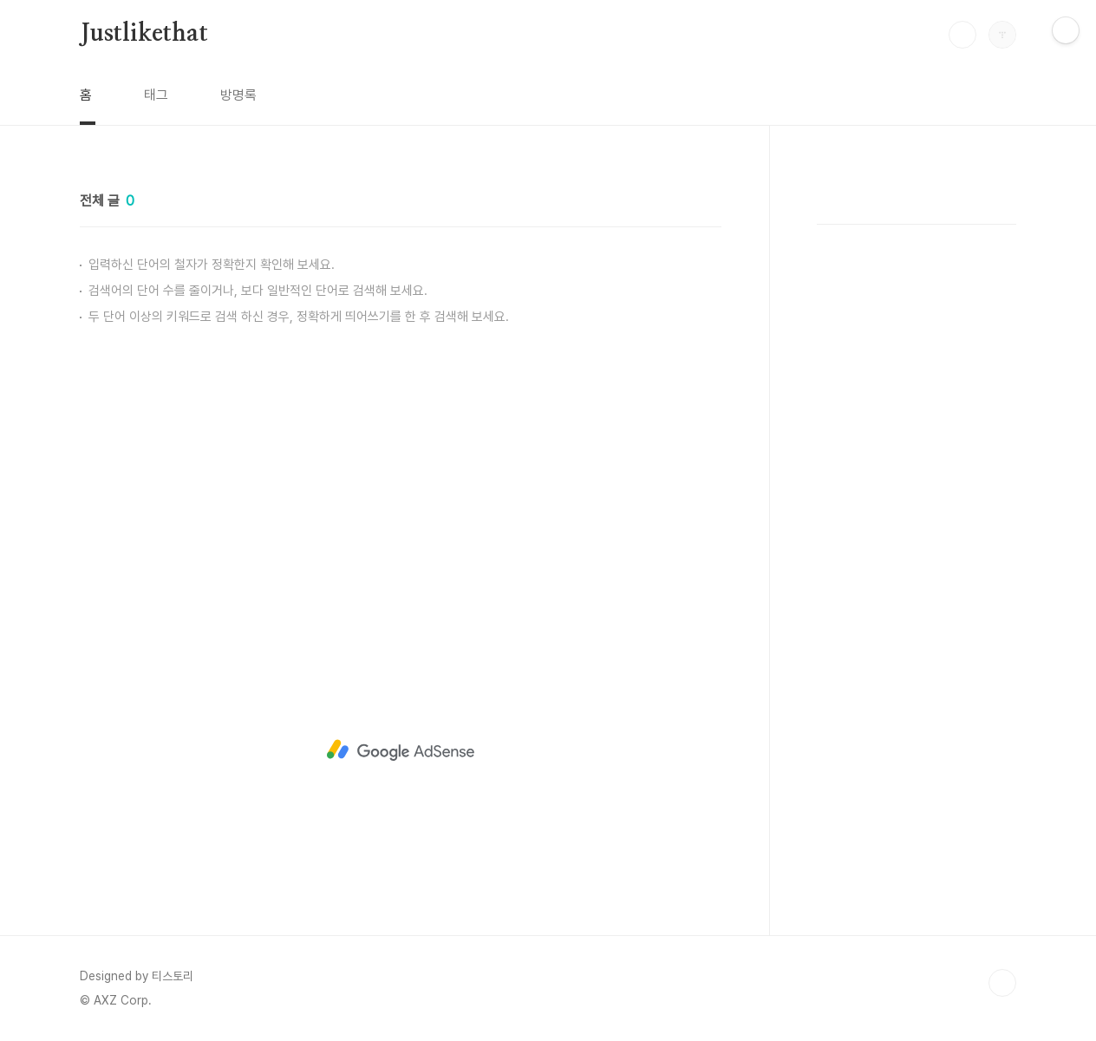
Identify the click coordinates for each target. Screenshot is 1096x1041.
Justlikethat (144, 34)
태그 (156, 95)
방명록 (238, 95)
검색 (962, 35)
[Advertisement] (400, 481)
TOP (1002, 983)
